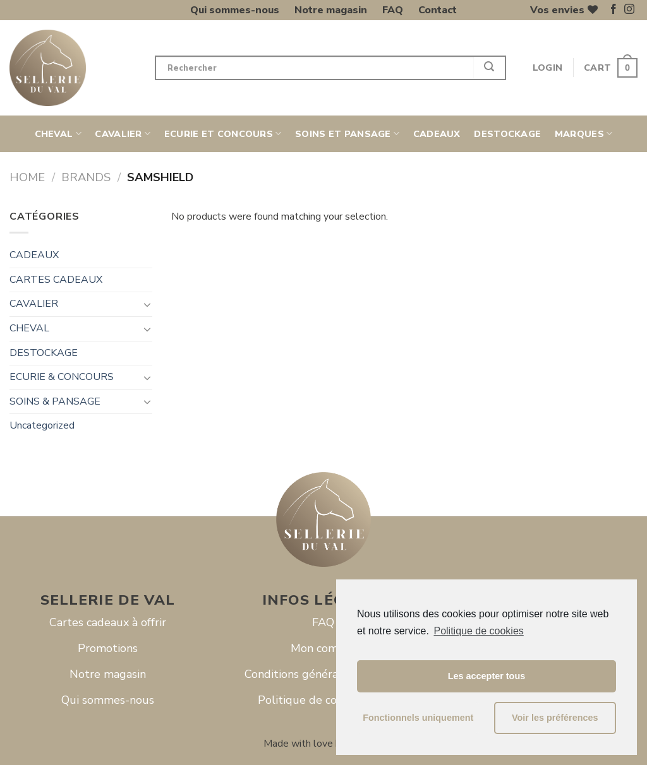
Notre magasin (330, 10)
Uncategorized (42, 425)
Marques (584, 134)
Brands (86, 177)
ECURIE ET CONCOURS (223, 134)
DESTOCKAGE (507, 134)
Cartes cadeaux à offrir (107, 622)
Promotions (108, 648)
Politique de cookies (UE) (323, 700)
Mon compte (323, 648)
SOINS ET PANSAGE (347, 134)
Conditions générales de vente (323, 674)
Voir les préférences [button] (555, 718)
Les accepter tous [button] (486, 676)
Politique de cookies (478, 631)
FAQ (392, 10)
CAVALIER (122, 134)
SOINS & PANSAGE (54, 401)
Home (27, 177)
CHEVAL (58, 134)
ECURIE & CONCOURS (61, 377)
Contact (437, 10)
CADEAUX (437, 134)
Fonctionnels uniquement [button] (418, 718)
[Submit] (489, 68)
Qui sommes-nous (234, 10)
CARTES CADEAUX (55, 280)
